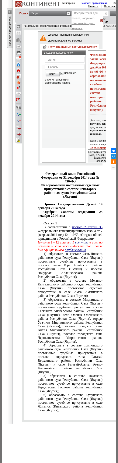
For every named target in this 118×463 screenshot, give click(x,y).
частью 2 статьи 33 (87, 227)
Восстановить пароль (57, 82)
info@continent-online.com (102, 160)
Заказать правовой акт (94, 2)
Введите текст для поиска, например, (85, 20)
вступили (81, 242)
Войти (52, 73)
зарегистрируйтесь (102, 147)
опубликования (75, 250)
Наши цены (110, 6)
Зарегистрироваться (57, 79)
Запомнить (70, 73)
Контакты (93, 6)
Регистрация (69, 2)
